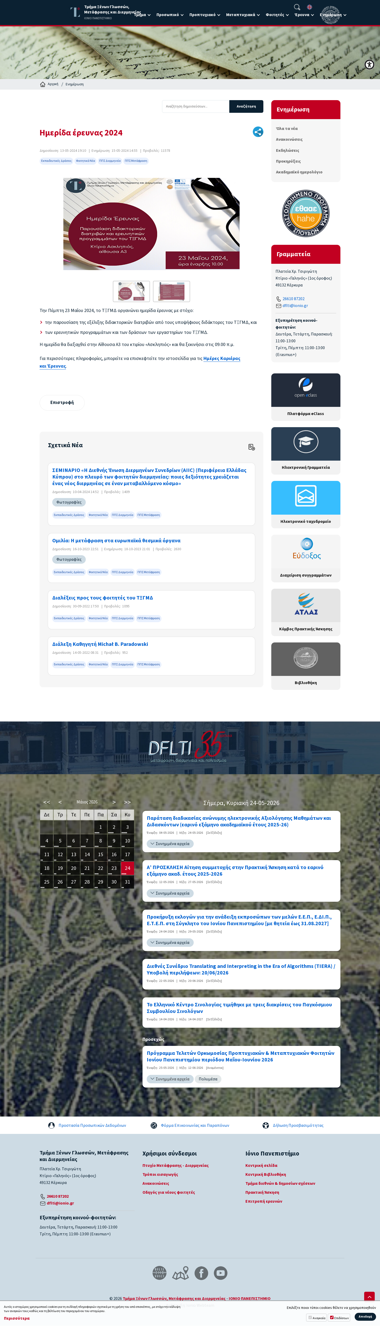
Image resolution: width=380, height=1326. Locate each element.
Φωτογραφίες (69, 502)
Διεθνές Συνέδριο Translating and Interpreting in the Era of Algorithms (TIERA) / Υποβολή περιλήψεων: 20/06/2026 (241, 970)
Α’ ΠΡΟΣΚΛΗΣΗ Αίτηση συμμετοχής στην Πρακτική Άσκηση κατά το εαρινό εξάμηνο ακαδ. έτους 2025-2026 (235, 871)
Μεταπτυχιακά (240, 15)
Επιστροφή (62, 402)
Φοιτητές (275, 15)
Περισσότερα (17, 1318)
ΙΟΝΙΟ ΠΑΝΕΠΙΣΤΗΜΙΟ (249, 1299)
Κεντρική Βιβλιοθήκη (265, 1175)
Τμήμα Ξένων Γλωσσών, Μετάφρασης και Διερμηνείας (174, 1299)
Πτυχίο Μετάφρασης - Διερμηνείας (175, 1166)
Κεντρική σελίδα (261, 1166)
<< (46, 802)
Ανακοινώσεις (289, 139)
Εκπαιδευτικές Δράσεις (56, 161)
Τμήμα (140, 15)
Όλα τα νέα (287, 128)
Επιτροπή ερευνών (263, 1202)
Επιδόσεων (341, 1318)
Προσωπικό (167, 15)
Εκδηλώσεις (287, 150)
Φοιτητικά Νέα (85, 161)
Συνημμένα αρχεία (172, 844)
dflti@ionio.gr (295, 306)
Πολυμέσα (208, 1079)
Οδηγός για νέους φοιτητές (168, 1193)
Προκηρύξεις (288, 161)
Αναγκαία (319, 1318)
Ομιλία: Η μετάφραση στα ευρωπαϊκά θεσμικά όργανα (116, 541)
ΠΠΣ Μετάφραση (136, 161)
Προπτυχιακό (202, 15)
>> (127, 802)
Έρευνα (302, 15)
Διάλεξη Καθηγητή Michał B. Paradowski (100, 644)
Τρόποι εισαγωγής (160, 1175)
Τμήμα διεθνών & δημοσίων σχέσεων (280, 1184)
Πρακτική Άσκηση (262, 1193)
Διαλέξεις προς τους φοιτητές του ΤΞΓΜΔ (102, 598)
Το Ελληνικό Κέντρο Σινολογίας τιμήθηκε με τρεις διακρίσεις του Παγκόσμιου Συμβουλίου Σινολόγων (239, 1008)
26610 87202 (294, 299)
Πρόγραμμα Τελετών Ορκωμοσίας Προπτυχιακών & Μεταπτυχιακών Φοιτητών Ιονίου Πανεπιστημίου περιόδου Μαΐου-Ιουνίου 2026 (240, 1057)
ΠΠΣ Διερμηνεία (110, 161)
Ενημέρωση (75, 84)
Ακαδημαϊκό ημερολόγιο (299, 172)
